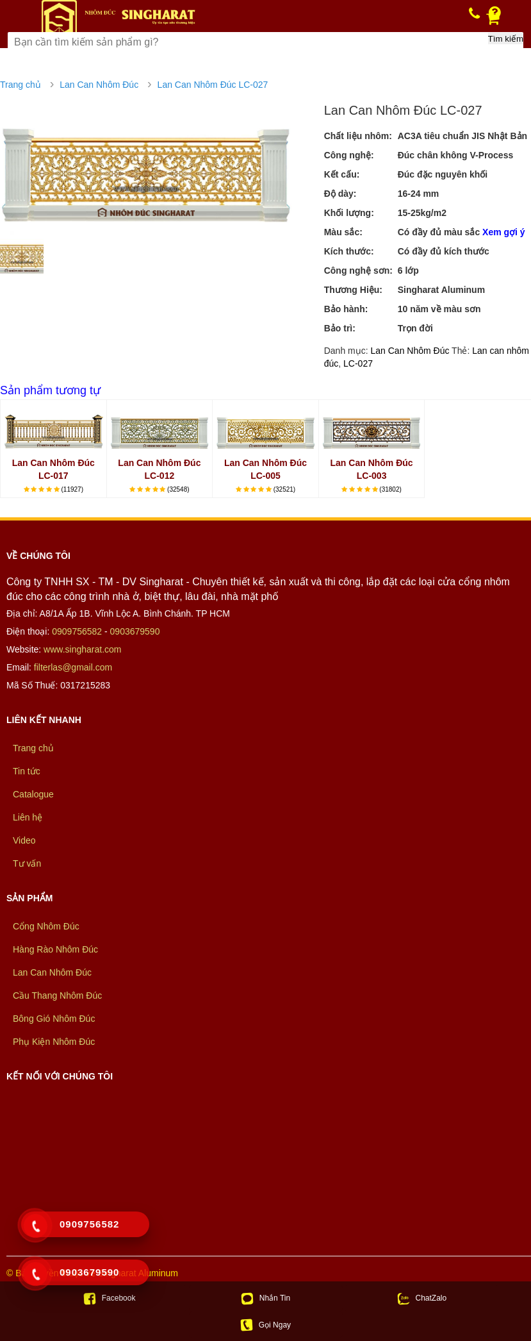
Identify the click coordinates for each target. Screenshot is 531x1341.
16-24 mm (418, 193)
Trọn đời (415, 328)
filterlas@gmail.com (73, 667)
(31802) (390, 489)
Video (24, 840)
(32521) (284, 489)
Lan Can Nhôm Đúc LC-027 (213, 84)
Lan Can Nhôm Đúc (99, 84)
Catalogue (33, 794)
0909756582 (77, 631)
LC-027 (358, 363)
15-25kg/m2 (422, 213)
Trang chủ (20, 84)
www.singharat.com (82, 649)
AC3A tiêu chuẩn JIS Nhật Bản (462, 136)
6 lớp (408, 270)
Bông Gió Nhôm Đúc (54, 1018)
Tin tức (26, 771)
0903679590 (135, 631)
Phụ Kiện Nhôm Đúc (54, 1042)
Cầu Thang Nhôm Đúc (57, 995)
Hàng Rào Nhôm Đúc (55, 949)
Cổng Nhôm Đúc (46, 926)
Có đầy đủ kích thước (443, 251)
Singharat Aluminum (441, 290)
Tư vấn (27, 863)
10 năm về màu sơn (439, 309)
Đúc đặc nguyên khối (442, 174)
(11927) (72, 489)
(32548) (178, 489)
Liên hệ (27, 817)
